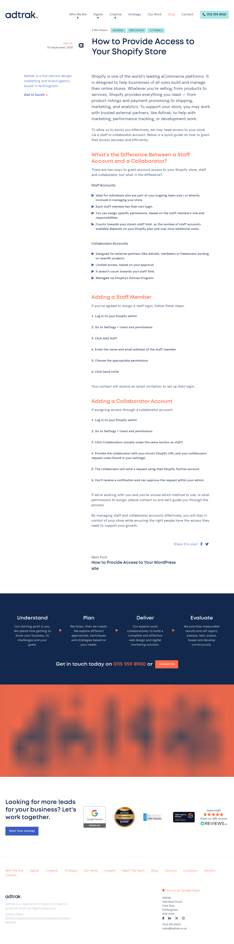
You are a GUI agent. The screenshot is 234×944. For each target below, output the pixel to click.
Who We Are (78, 14)
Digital (98, 14)
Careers (110, 870)
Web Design (136, 30)
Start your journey (22, 831)
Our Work (154, 14)
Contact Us (166, 664)
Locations (190, 870)
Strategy (134, 14)
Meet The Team (133, 870)
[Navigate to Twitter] (176, 918)
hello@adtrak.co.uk (174, 928)
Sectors (209, 870)
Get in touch (36, 95)
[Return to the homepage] (21, 14)
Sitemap (10, 922)
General (118, 30)
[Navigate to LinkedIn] (169, 918)
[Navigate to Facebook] (163, 918)
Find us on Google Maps (181, 890)
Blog (171, 14)
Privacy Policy (14, 914)
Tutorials (155, 30)
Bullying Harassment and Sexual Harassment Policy (38, 918)
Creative (115, 14)
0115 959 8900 (214, 14)
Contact (188, 14)
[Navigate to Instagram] (183, 918)
